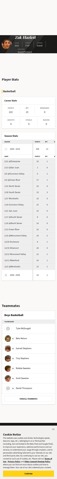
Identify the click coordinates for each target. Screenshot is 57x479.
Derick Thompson (18, 388)
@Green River (12, 180)
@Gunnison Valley (14, 173)
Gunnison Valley (14, 204)
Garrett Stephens (18, 348)
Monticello (11, 198)
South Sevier (12, 192)
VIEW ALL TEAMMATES (28, 399)
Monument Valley (15, 254)
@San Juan (11, 167)
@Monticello (12, 266)
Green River (11, 229)
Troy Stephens (17, 358)
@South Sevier (13, 217)
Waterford (11, 260)
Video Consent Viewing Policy (37, 463)
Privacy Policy (14, 463)
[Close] (53, 431)
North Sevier (12, 186)
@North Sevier (13, 223)
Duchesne (11, 241)
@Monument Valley (15, 235)
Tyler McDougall (18, 328)
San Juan (10, 210)
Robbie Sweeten (18, 368)
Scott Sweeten (17, 378)
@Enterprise (12, 161)
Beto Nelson (16, 338)
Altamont (11, 248)
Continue (28, 475)
